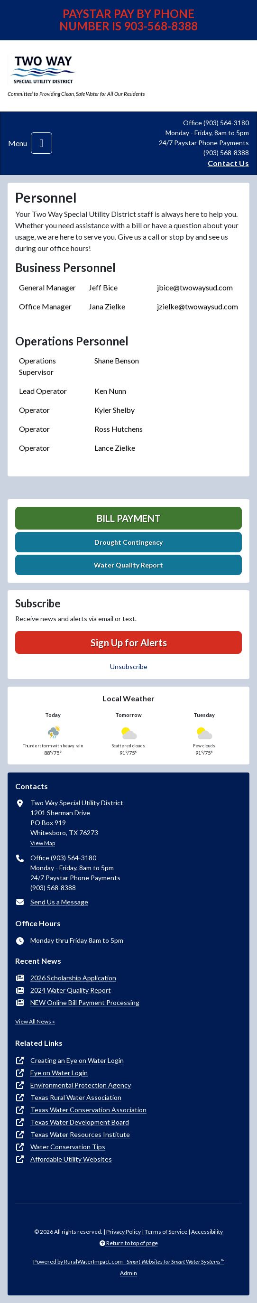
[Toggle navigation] (41, 143)
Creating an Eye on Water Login (77, 1060)
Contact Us (228, 163)
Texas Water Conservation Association (88, 1110)
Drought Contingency (128, 542)
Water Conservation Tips (67, 1147)
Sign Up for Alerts (129, 642)
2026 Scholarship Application (73, 978)
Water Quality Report (128, 565)
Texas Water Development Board (79, 1122)
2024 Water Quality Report (70, 990)
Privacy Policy (123, 1231)
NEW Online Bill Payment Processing (84, 1002)
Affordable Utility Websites (71, 1159)
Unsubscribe (128, 666)
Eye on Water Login (59, 1073)
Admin (128, 1272)
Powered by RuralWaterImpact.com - (128, 1261)
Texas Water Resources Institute (80, 1134)
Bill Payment (129, 518)
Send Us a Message (59, 902)
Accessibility (207, 1231)
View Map (42, 843)
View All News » (35, 1021)
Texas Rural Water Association (75, 1097)
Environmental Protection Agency (80, 1085)
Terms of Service (166, 1231)
